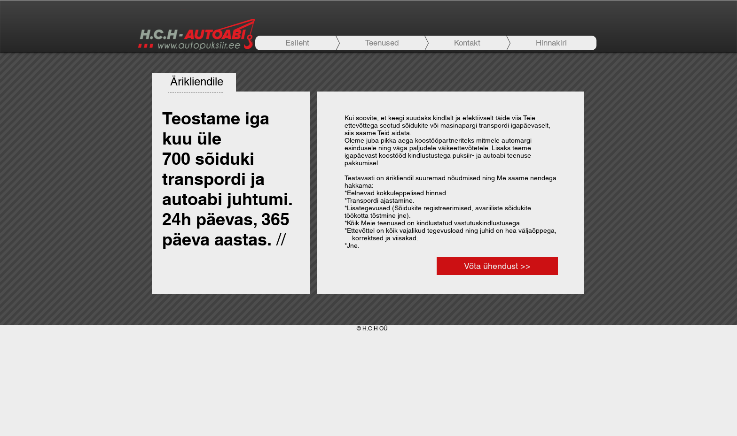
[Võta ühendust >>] (497, 266)
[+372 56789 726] (183, 9)
